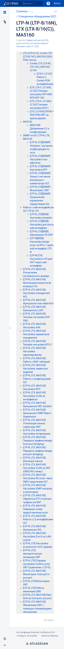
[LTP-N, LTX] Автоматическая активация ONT (32, 553)
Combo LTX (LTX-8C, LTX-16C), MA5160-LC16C (40, 67)
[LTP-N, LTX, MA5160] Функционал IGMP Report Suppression (37, 413)
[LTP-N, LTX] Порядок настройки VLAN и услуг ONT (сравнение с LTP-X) (36, 564)
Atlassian (37, 643)
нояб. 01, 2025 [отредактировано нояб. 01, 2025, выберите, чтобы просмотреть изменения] (32, 46)
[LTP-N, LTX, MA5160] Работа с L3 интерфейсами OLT (38, 519)
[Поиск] (7, 3)
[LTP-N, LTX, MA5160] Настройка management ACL (36, 293)
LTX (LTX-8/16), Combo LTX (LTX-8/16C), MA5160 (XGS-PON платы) (37, 56)
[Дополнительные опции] (55, 11)
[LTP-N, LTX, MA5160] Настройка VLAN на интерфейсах (34, 396)
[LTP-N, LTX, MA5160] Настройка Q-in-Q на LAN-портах (37, 536)
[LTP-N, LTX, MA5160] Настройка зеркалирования (34, 351)
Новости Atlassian (49, 636)
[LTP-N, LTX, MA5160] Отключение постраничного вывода (36, 272)
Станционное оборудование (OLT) (37, 16)
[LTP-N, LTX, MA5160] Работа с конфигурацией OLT (37, 379)
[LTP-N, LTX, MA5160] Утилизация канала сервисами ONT (34, 423)
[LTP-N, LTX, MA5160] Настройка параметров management (36, 334)
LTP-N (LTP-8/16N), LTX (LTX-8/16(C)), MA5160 (36, 29)
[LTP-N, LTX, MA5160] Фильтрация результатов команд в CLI (37, 283)
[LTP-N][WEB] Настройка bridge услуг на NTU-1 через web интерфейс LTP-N (41, 245)
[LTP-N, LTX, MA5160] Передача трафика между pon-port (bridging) (37, 451)
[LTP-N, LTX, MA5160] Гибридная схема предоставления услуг (35, 509)
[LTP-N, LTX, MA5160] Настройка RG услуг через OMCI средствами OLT (37, 478)
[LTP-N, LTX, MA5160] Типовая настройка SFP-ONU (36, 317)
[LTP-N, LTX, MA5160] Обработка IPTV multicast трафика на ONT (37, 499)
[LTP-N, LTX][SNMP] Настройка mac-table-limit (40, 159)
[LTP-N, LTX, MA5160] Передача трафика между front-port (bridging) (37, 440)
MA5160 (27, 121)
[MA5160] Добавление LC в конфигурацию (39, 128)
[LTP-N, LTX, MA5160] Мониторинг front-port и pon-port (36, 574)
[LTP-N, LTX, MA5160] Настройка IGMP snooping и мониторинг (37, 488)
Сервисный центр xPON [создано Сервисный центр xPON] (37, 40)
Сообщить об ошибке (27, 636)
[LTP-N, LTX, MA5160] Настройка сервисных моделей (35, 368)
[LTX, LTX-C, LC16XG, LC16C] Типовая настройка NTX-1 (41, 104)
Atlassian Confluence (40, 632)
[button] (48, 3)
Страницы (22, 11)
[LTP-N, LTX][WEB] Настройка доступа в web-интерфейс (42, 224)
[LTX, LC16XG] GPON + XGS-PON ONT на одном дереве (42, 115)
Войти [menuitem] (57, 3)
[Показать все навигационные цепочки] (32, 11)
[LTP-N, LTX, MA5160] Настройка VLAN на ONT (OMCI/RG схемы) (36, 468)
